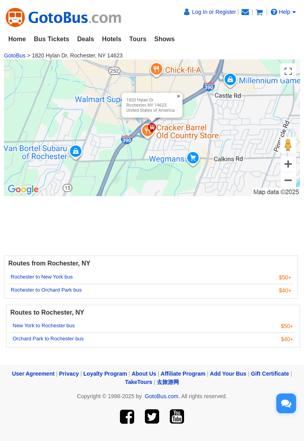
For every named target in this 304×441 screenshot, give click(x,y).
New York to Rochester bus (44, 325)
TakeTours (138, 382)
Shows (164, 39)
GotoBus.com (162, 396)
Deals (85, 39)
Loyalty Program (105, 373)
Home (17, 39)
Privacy (69, 373)
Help (283, 12)
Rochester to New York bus (42, 277)
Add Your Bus (228, 373)
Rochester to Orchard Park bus (46, 290)
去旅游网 (168, 382)
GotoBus (14, 55)
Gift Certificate (270, 373)
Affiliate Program (183, 373)
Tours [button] (137, 39)
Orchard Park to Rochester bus (48, 339)
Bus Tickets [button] (51, 39)
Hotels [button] (112, 39)
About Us (143, 373)
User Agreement (33, 373)
